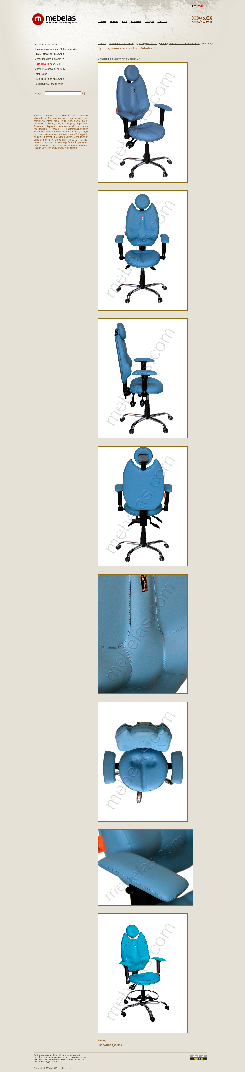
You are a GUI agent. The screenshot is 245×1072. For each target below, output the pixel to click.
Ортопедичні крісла (147, 43)
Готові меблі (41, 74)
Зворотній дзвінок (110, 1045)
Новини (114, 21)
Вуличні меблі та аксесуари (49, 79)
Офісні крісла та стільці (47, 64)
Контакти (162, 21)
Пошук (37, 93)
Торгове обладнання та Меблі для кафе (56, 49)
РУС (194, 6)
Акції (124, 21)
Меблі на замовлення (46, 44)
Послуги (149, 21)
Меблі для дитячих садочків (49, 59)
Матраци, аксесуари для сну (50, 69)
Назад (102, 1040)
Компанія (136, 21)
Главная (102, 43)
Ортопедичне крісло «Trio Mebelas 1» (179, 43)
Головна (102, 21)
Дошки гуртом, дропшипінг (49, 84)
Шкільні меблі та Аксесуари (49, 54)
